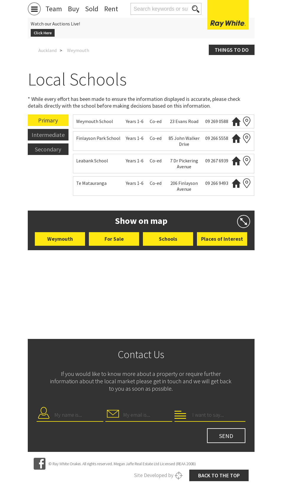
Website (236, 121)
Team (53, 8)
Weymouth (60, 238)
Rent (111, 8)
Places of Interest (222, 238)
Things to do (232, 49)
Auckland (47, 50)
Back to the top (219, 475)
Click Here (43, 32)
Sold (91, 8)
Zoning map (246, 121)
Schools (168, 238)
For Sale (114, 238)
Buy (73, 8)
